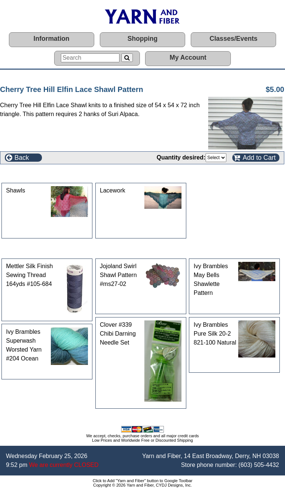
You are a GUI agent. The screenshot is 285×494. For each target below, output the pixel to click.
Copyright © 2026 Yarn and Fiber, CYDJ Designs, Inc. (142, 485)
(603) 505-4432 (259, 465)
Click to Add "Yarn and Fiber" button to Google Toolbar (143, 480)
